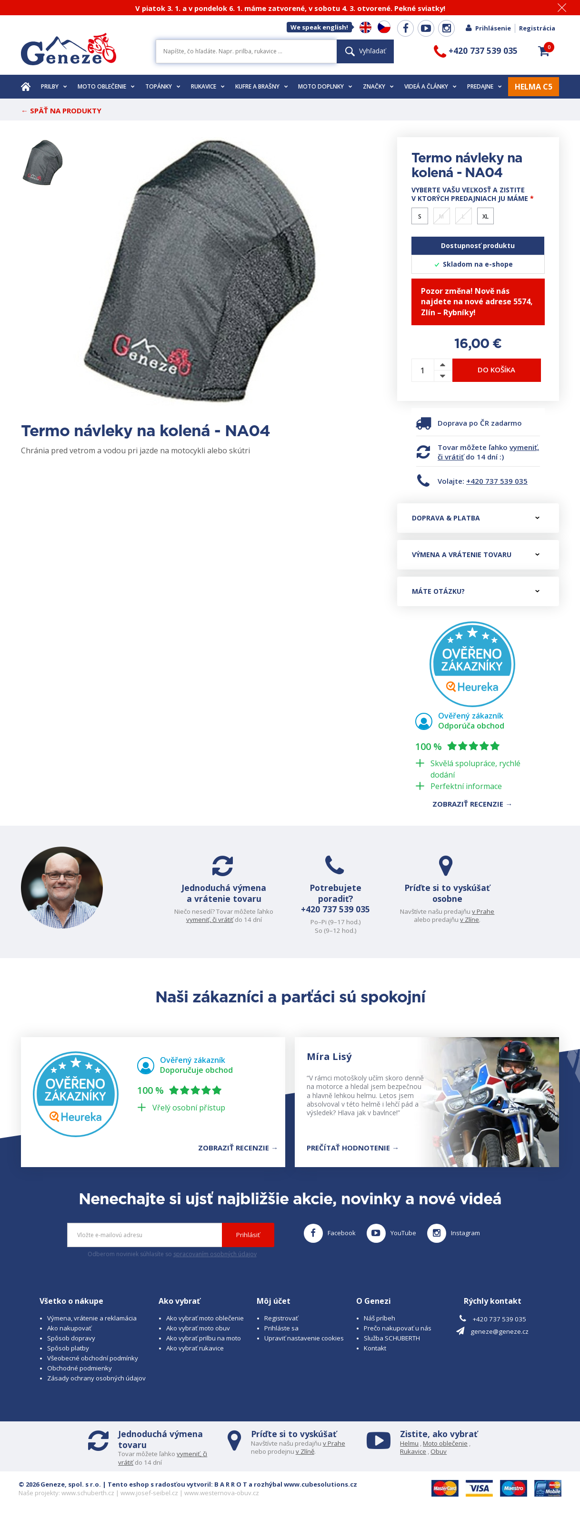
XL (485, 216)
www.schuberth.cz (87, 1493)
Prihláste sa (281, 1328)
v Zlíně (305, 1451)
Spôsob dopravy (71, 1338)
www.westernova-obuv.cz (221, 1493)
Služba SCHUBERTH (392, 1338)
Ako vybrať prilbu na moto (203, 1338)
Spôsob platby (68, 1348)
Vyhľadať (365, 51)
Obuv (438, 1451)
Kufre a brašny (261, 86)
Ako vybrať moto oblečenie (205, 1318)
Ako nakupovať (69, 1328)
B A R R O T (230, 1484)
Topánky (162, 86)
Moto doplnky (325, 86)
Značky (378, 86)
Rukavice (208, 86)
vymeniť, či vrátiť (209, 919)
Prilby (54, 86)
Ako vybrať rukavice (195, 1348)
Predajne (484, 86)
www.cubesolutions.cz (320, 1484)
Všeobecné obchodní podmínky (92, 1358)
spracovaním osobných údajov (215, 1254)
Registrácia (537, 28)
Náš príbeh (379, 1318)
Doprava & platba (476, 517)
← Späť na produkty (61, 110)
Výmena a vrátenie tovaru (476, 554)
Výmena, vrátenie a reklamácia (92, 1318)
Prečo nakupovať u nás (397, 1328)
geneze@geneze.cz (499, 1331)
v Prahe (483, 911)
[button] (544, 51)
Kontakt (375, 1348)
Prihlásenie (488, 28)
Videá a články (430, 86)
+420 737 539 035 (497, 481)
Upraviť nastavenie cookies (304, 1338)
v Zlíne (469, 919)
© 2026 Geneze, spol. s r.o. (60, 1484)
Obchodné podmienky (79, 1368)
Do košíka (496, 369)
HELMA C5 (533, 86)
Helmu (409, 1443)
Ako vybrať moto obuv (198, 1328)
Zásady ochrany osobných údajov (96, 1378)
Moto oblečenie (106, 86)
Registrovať (281, 1318)
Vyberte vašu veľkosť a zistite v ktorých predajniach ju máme (472, 194)
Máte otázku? (476, 591)
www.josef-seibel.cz (149, 1493)
